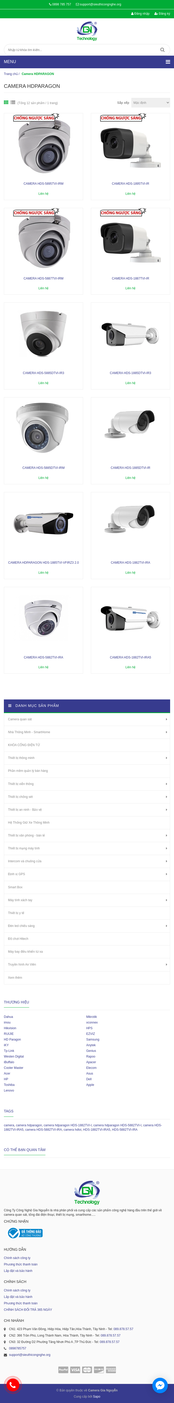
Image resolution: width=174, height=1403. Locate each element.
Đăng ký (162, 13)
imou (7, 1022)
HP (6, 1079)
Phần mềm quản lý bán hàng (28, 771)
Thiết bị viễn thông (21, 784)
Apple (90, 1085)
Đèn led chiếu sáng (21, 926)
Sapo (96, 1396)
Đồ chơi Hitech (18, 939)
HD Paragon (12, 1039)
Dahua (8, 1017)
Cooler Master (13, 1068)
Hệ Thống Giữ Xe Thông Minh (29, 822)
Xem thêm (15, 977)
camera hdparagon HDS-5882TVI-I (117, 1125)
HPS (89, 1028)
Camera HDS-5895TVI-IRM (43, 183)
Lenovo (9, 1090)
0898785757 (17, 1348)
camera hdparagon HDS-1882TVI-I (68, 1125)
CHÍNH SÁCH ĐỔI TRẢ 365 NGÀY (28, 1310)
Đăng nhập (140, 13)
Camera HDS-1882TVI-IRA (130, 562)
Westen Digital (14, 1056)
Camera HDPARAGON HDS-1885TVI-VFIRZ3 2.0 (43, 562)
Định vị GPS (16, 874)
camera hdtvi (72, 1129)
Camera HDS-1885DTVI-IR (130, 468)
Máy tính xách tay (20, 900)
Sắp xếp (123, 103)
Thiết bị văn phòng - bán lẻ (26, 835)
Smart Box (15, 887)
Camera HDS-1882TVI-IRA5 (130, 657)
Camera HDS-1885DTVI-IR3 (130, 373)
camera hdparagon (29, 1125)
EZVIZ (90, 1034)
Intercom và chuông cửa (24, 861)
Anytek (91, 1045)
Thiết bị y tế (16, 913)
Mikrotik (91, 1017)
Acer (7, 1073)
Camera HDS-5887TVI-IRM (43, 278)
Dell (89, 1079)
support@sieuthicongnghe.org (100, 4)
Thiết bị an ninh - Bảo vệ (25, 810)
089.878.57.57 (123, 1329)
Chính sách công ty (17, 1258)
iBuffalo (9, 1062)
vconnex (92, 1022)
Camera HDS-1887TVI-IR (130, 278)
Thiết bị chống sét (20, 797)
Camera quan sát (20, 719)
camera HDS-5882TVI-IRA (43, 1129)
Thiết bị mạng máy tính (24, 848)
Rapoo (90, 1056)
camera (9, 1125)
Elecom (91, 1068)
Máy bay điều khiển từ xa (25, 951)
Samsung (92, 1039)
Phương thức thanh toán (20, 1264)
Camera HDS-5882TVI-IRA (43, 657)
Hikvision (10, 1028)
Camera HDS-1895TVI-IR (130, 183)
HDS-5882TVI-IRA (125, 1129)
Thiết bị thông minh (21, 758)
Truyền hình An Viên (22, 964)
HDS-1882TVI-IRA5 (96, 1129)
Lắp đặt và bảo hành (18, 1271)
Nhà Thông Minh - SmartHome (29, 732)
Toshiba (9, 1085)
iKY (6, 1045)
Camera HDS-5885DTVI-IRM (43, 468)
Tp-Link (9, 1051)
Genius (91, 1051)
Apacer (91, 1062)
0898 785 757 (61, 4)
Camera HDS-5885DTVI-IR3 (43, 373)
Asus (89, 1073)
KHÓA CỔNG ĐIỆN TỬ (24, 745)
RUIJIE (9, 1034)
